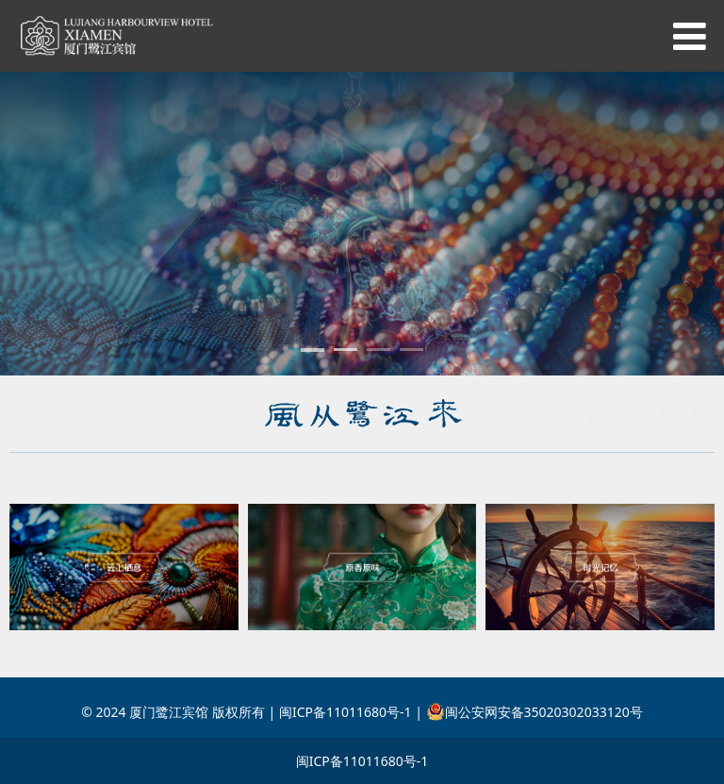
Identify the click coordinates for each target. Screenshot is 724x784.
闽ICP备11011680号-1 (362, 761)
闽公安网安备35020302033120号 (534, 712)
